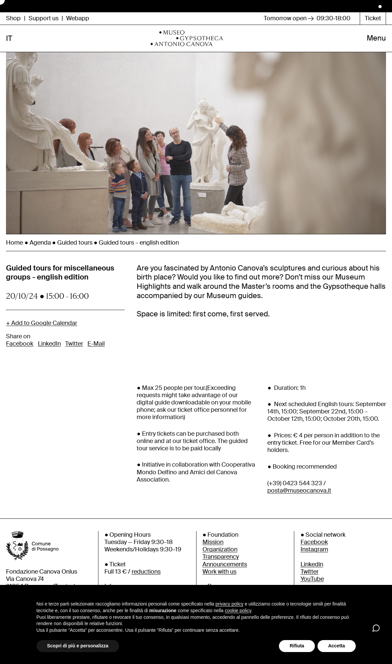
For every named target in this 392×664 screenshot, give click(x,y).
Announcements (224, 574)
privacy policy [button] (229, 604)
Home (14, 252)
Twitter (74, 353)
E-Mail (96, 353)
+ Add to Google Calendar (41, 332)
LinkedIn (49, 353)
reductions (146, 581)
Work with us (219, 581)
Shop (13, 18)
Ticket (373, 18)
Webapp (77, 18)
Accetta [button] (336, 645)
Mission (212, 552)
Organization (219, 559)
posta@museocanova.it (299, 500)
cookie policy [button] (238, 610)
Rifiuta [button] (297, 645)
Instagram (314, 559)
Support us (44, 18)
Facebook (19, 353)
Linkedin (312, 574)
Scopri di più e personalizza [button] (77, 645)
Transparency (220, 567)
